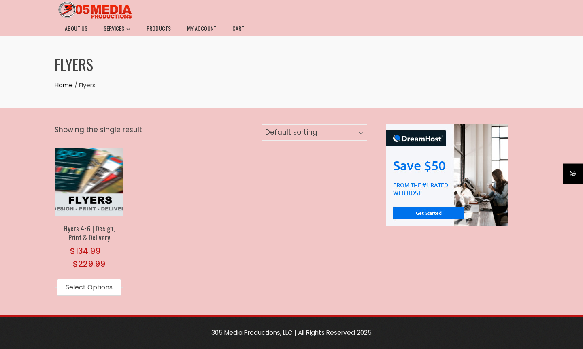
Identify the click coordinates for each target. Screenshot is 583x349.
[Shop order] (314, 132)
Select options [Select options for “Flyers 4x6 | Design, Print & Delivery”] (89, 287)
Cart (238, 28)
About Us (76, 28)
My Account (201, 28)
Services (117, 29)
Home (64, 85)
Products (159, 28)
